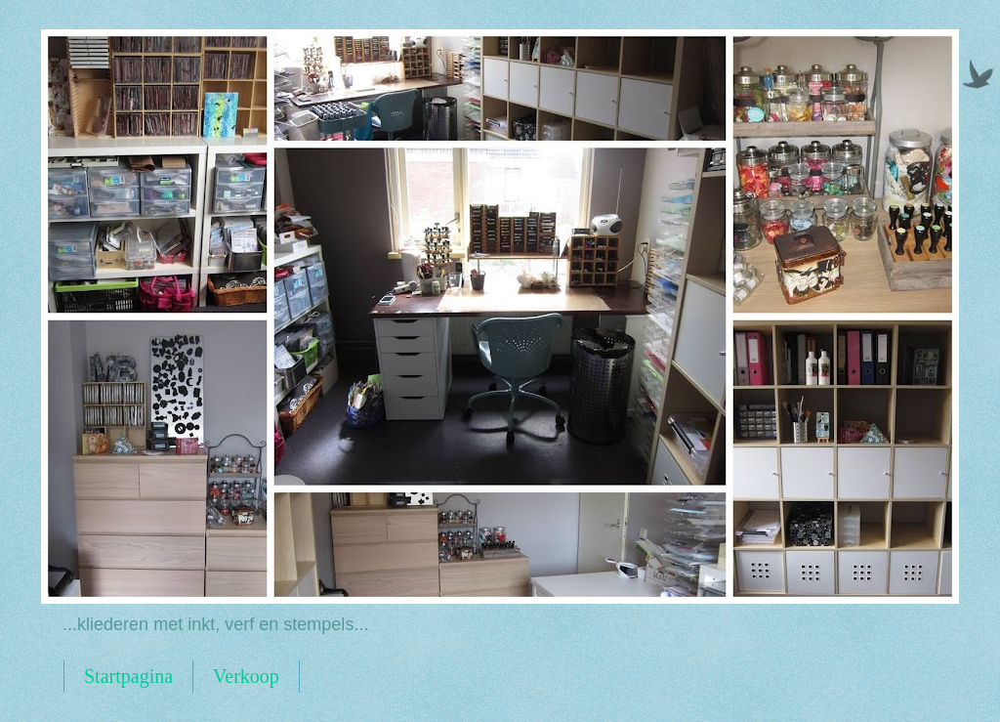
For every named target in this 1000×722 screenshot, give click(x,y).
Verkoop (246, 676)
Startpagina (128, 676)
